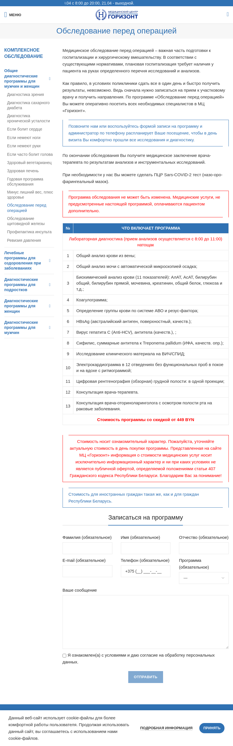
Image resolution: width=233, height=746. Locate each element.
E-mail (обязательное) (84, 560)
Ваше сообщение (80, 590)
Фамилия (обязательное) (87, 537)
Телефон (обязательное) (145, 560)
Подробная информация (166, 728)
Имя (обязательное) (140, 537)
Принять (212, 728)
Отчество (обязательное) (203, 537)
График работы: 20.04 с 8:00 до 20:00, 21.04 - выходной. (96, 3)
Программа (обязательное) (194, 564)
